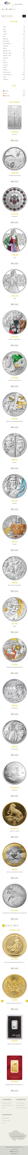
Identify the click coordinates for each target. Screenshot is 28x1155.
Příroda (14, 48)
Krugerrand (14, 790)
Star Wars (14, 65)
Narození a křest (14, 43)
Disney (14, 31)
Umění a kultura (14, 72)
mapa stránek (15, 1149)
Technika (14, 70)
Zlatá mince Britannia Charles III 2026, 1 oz (14, 962)
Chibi (14, 36)
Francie (14, 91)
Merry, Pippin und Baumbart (14, 585)
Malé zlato (14, 39)
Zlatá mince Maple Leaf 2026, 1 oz (14, 1003)
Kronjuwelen (14, 216)
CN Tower (14, 134)
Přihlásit (12, 9)
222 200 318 (14, 1153)
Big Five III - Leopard (14, 831)
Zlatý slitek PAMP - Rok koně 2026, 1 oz (14, 1084)
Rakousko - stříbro (14, 53)
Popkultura (14, 46)
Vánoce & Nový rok (14, 74)
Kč (13, 6)
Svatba (14, 67)
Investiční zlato (5, 1118)
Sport (14, 60)
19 (14, 925)
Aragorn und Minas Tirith (14, 339)
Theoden (14, 544)
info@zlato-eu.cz (14, 1151)
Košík (8, 9)
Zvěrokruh (14, 79)
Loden (14, 257)
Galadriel (15, 503)
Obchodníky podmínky (21, 1107)
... (11, 925)
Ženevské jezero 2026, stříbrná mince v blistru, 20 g (15, 913)
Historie (14, 34)
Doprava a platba (20, 1103)
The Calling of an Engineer (14, 175)
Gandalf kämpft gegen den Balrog (15, 667)
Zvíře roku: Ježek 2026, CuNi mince (14, 872)
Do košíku (14, 140)
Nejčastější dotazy (20, 1105)
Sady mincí (14, 58)
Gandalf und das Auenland (14, 380)
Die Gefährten (14, 708)
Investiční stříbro (6, 1120)
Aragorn (15, 462)
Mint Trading (14, 41)
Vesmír (14, 77)
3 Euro (14, 27)
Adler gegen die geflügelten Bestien (14, 421)
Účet (4, 9)
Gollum (14, 626)
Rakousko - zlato (14, 55)
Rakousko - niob (14, 50)
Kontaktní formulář (6, 1103)
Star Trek (14, 62)
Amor (14, 29)
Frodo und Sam (14, 749)
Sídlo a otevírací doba (7, 1105)
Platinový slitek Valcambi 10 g (15, 1044)
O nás (3, 1107)
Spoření (4, 1123)
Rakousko (14, 95)
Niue (14, 93)
